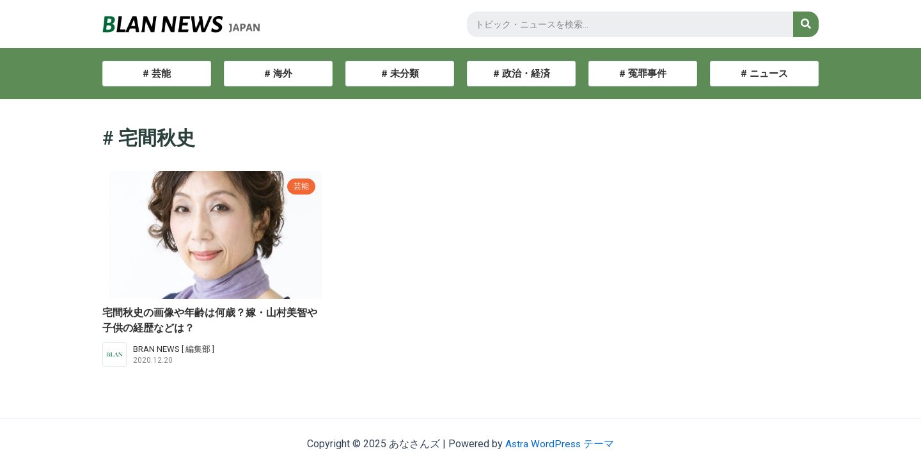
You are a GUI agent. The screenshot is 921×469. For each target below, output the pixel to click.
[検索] (806, 24)
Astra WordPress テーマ (560, 444)
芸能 (300, 186)
